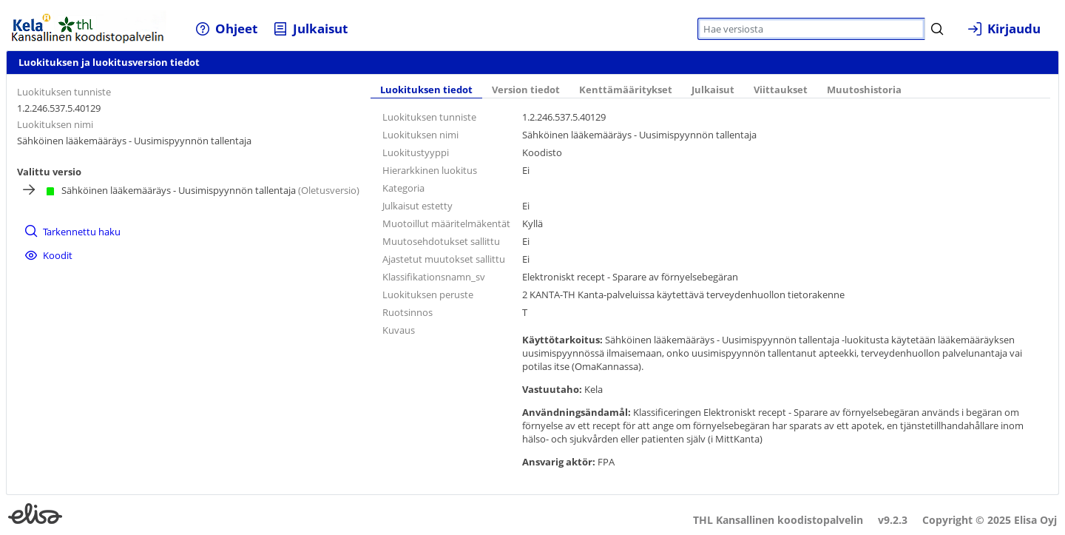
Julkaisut (713, 90)
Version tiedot (526, 90)
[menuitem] (226, 28)
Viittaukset (781, 90)
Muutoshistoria (864, 90)
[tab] (426, 91)
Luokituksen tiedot (426, 90)
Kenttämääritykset (625, 90)
